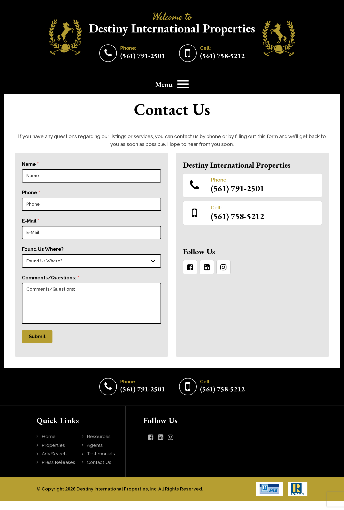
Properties (54, 454)
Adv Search (55, 463)
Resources (99, 446)
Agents (95, 454)
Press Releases (59, 471)
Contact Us (99, 471)
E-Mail (30, 224)
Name (30, 164)
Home (49, 446)
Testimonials (101, 463)
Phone (31, 194)
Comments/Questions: (50, 283)
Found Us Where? (42, 253)
